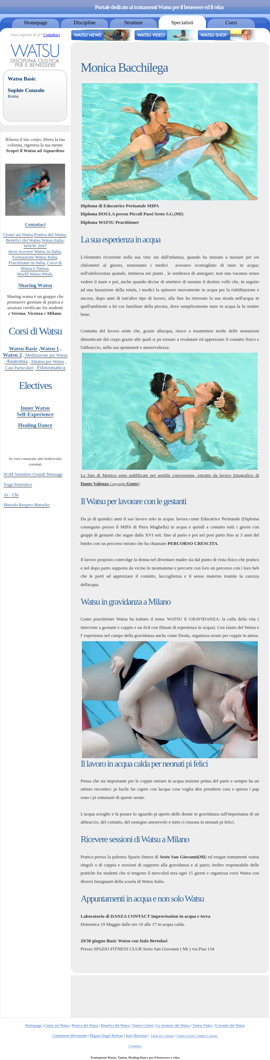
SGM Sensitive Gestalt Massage (33, 474)
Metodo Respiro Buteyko (27, 504)
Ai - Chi (11, 494)
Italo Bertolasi (137, 1035)
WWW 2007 (35, 245)
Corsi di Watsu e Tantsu (41, 265)
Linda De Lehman (162, 1036)
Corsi (231, 22)
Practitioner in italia (26, 262)
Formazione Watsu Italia (34, 257)
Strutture (133, 22)
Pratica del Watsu (50, 234)
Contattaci (51, 35)
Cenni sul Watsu (18, 234)
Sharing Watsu (35, 285)
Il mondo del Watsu (230, 1025)
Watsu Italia (52, 240)
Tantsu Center (142, 1025)
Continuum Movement (69, 1035)
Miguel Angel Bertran (106, 1035)
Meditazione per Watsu (46, 355)
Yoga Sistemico (18, 484)
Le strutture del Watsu (172, 1025)
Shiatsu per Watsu (47, 361)
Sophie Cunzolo (207, 1036)
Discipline (84, 22)
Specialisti (182, 22)
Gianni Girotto (186, 1036)
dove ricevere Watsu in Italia (34, 251)
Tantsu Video (202, 1025)
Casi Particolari (19, 367)
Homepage (35, 22)
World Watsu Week (34, 274)
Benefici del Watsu (23, 240)
